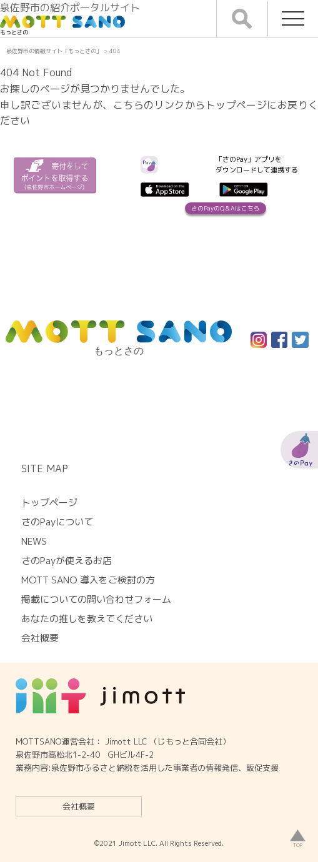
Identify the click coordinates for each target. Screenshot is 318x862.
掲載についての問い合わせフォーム (96, 599)
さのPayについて (57, 521)
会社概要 (78, 806)
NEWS (34, 541)
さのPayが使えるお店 (66, 560)
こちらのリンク (149, 105)
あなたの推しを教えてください (86, 618)
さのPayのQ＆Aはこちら (225, 208)
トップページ (49, 502)
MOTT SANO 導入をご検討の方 (88, 580)
